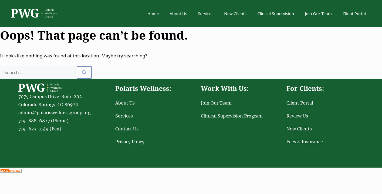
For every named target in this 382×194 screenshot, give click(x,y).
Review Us (297, 116)
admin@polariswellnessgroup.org (54, 112)
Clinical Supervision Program (232, 116)
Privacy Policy (129, 141)
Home (153, 13)
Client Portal (354, 13)
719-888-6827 (34, 120)
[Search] (84, 72)
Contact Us (126, 128)
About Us (178, 13)
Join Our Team (318, 13)
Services (205, 13)
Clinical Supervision (275, 13)
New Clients (235, 13)
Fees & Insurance (304, 141)
